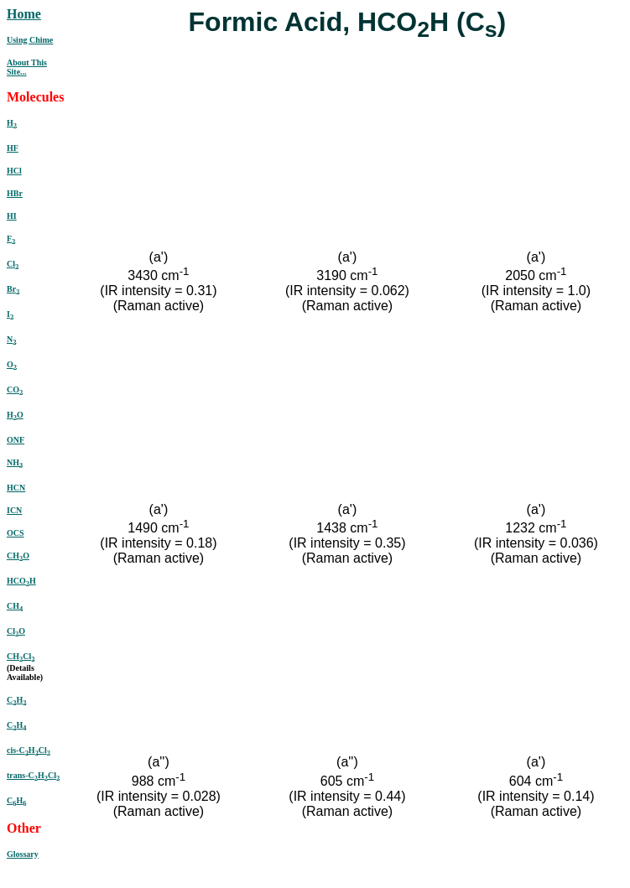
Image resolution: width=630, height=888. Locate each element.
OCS (15, 532)
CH (15, 605)
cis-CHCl (28, 750)
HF (12, 148)
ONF (15, 439)
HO (15, 414)
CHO (18, 555)
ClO (16, 631)
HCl (14, 170)
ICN (14, 510)
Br (13, 288)
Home (24, 14)
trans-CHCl (33, 775)
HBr (15, 193)
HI (12, 216)
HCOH (21, 580)
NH (15, 462)
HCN (16, 487)
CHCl (20, 656)
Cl (12, 263)
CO (15, 389)
